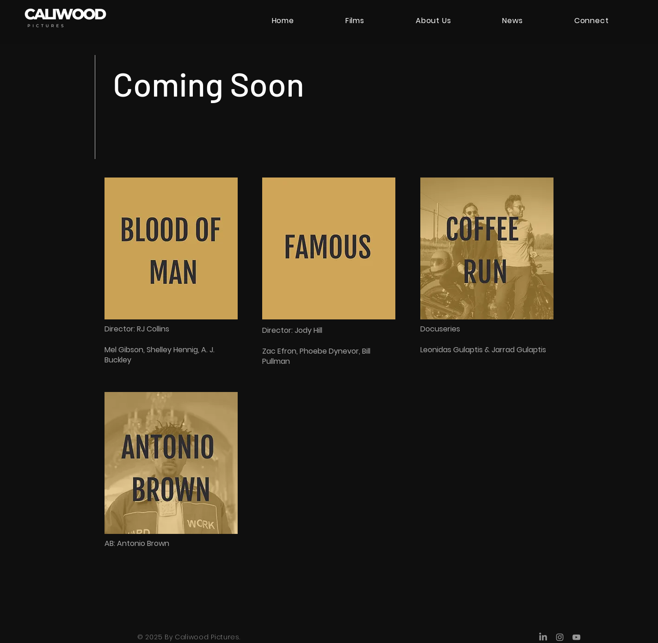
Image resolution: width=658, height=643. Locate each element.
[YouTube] (576, 637)
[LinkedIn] (543, 637)
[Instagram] (560, 637)
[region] (171, 283)
